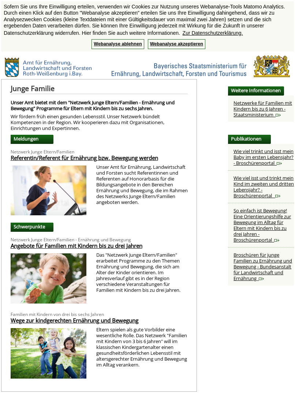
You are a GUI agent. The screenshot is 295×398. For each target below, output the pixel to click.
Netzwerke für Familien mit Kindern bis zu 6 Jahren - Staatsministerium (263, 109)
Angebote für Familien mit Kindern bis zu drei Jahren (76, 245)
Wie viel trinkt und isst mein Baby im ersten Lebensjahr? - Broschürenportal (264, 157)
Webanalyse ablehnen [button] (118, 44)
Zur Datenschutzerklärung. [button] (213, 33)
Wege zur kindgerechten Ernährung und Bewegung (74, 320)
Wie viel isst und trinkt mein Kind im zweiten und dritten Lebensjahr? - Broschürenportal (264, 187)
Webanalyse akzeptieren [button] (176, 44)
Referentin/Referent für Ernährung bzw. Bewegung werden (84, 157)
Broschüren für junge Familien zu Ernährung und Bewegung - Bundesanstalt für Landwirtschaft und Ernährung (263, 267)
